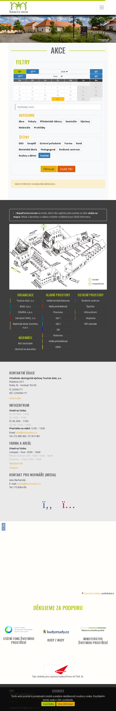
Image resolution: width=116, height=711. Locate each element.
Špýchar (90, 306)
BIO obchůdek (25, 343)
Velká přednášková (58, 341)
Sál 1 (58, 318)
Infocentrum (90, 312)
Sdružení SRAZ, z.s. (25, 318)
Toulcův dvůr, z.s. (25, 300)
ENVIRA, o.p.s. (25, 312)
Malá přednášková (58, 306)
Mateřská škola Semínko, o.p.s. (25, 325)
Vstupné (13, 468)
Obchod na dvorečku (25, 349)
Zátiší (58, 347)
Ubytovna (90, 318)
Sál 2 (58, 324)
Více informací (65, 704)
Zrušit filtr (66, 169)
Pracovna (58, 312)
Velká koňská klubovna (58, 300)
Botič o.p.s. (25, 306)
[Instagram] (68, 504)
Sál (58, 329)
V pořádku (48, 704)
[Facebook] (47, 504)
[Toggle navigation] (101, 7)
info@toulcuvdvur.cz (26, 432)
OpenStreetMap (92, 593)
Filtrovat (48, 169)
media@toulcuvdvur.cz (29, 484)
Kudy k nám (15, 398)
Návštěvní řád (16, 463)
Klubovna (58, 335)
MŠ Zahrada (90, 324)
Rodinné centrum (90, 300)
